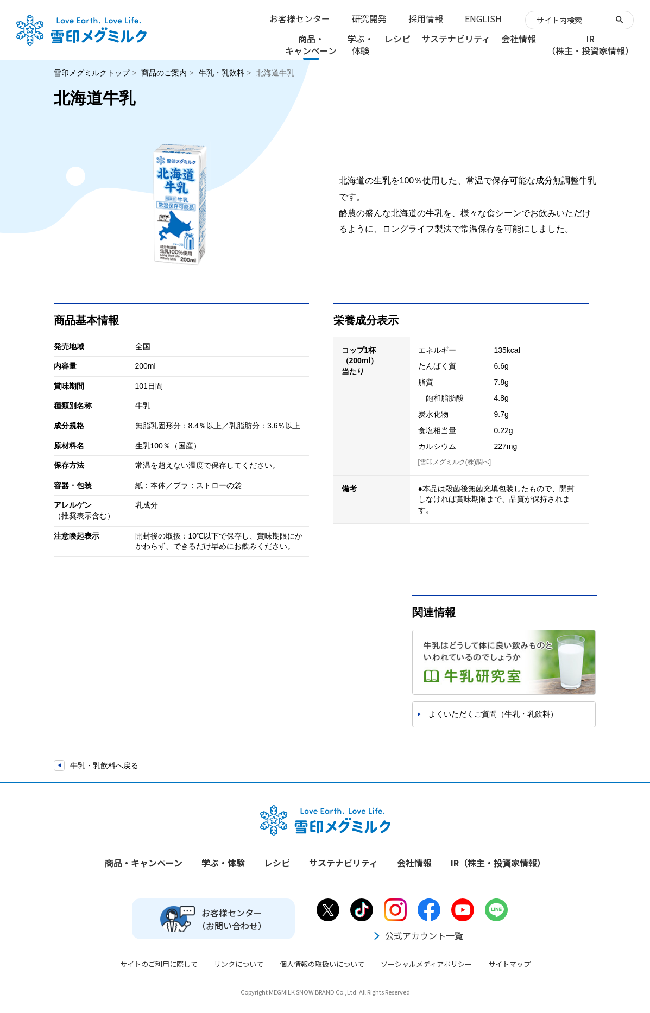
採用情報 (425, 18)
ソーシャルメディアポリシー (426, 964)
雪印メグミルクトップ (92, 72)
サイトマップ (509, 964)
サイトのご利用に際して (159, 964)
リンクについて (238, 964)
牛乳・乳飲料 (221, 72)
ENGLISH (483, 18)
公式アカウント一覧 (417, 935)
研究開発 (369, 18)
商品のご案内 (164, 72)
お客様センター (299, 18)
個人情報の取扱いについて (322, 964)
